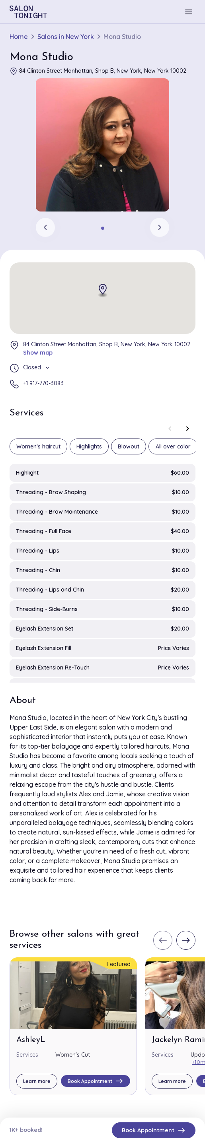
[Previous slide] (45, 227)
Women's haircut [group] (38, 446)
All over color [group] (173, 446)
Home (19, 37)
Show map (38, 352)
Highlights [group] (89, 446)
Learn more (37, 1081)
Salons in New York (65, 37)
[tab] (102, 228)
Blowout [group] (128, 446)
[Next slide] (159, 227)
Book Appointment (153, 1130)
